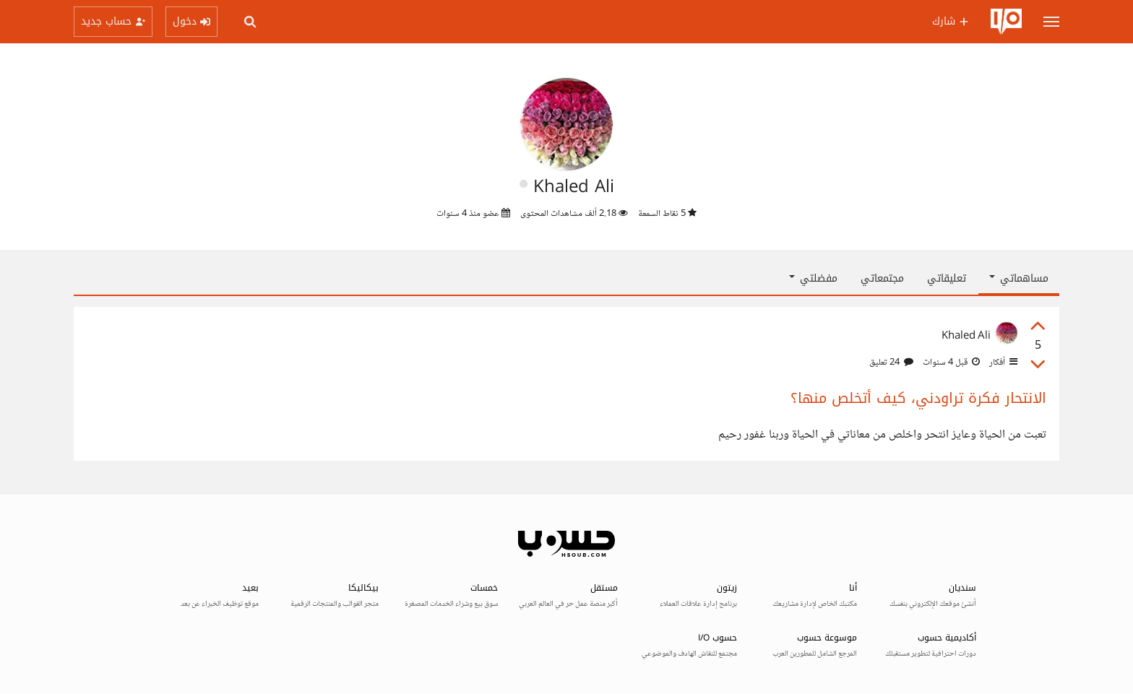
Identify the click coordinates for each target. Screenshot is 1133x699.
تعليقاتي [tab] (946, 278)
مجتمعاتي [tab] (882, 278)
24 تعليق (891, 362)
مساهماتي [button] (1018, 278)
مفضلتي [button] (813, 278)
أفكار (1002, 362)
